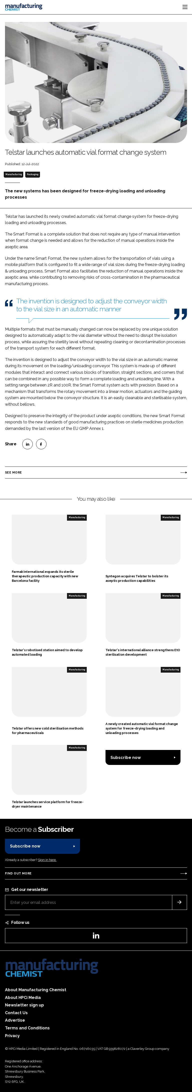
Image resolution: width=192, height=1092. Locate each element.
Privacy (12, 1035)
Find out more (18, 873)
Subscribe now (125, 757)
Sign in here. (47, 860)
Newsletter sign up (24, 1005)
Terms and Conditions (27, 1028)
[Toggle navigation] (185, 7)
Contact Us (16, 1012)
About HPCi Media (23, 997)
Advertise (15, 1020)
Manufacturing (14, 174)
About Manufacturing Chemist (35, 989)
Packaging (32, 174)
